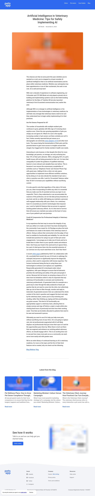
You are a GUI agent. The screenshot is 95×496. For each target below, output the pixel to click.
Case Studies (82, 3)
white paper (36, 254)
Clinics (66, 3)
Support (72, 477)
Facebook (31, 477)
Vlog (37, 349)
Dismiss (31, 492)
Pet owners (73, 3)
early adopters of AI (51, 141)
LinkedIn (31, 474)
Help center (73, 474)
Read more (8, 407)
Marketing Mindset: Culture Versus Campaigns (47, 394)
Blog (89, 3)
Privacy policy (51, 477)
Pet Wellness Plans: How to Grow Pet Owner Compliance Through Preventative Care (18, 394)
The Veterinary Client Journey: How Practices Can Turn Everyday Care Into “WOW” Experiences (76, 394)
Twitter (30, 481)
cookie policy (24, 492)
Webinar (32, 349)
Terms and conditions (54, 480)
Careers (53, 474)
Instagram (31, 484)
